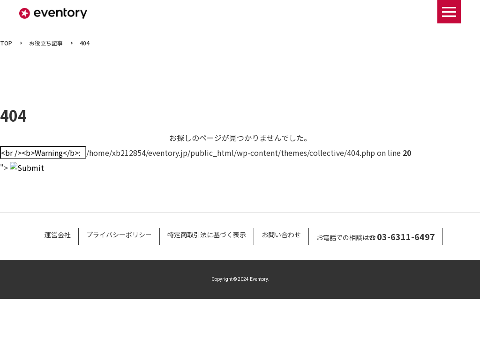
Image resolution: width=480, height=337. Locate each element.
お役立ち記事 (46, 43)
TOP (6, 43)
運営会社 (58, 234)
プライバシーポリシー (119, 234)
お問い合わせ (281, 234)
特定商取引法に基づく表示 (206, 234)
